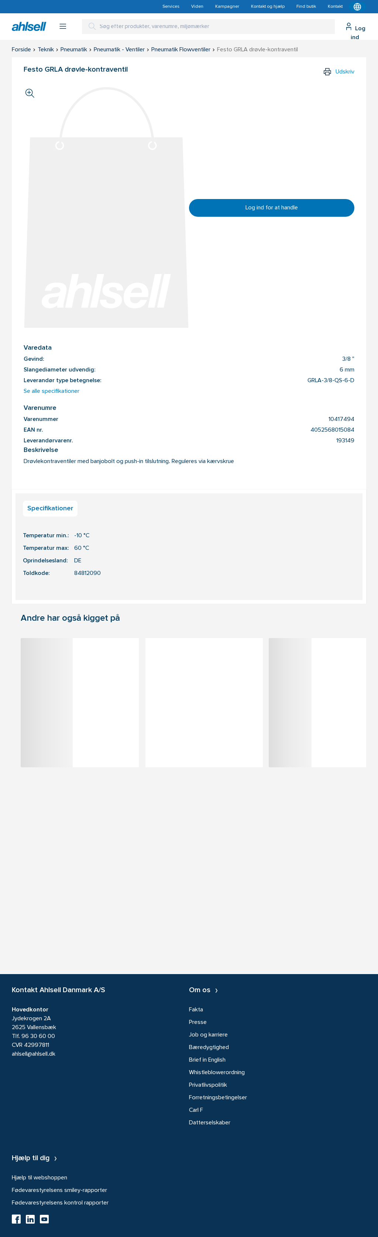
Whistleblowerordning (217, 1072)
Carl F (196, 1110)
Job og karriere (208, 1035)
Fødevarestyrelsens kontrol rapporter (60, 1203)
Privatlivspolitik (208, 1085)
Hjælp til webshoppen (39, 1178)
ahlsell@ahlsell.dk (33, 1054)
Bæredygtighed (209, 1047)
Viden (197, 6)
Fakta (196, 1009)
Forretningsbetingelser (218, 1097)
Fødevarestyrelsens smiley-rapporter (59, 1190)
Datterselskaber (209, 1122)
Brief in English (207, 1060)
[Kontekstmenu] (357, 6)
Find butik (306, 6)
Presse (198, 1022)
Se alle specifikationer (51, 391)
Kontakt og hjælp (268, 6)
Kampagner (227, 6)
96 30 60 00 (38, 1036)
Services (170, 6)
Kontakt (335, 6)
